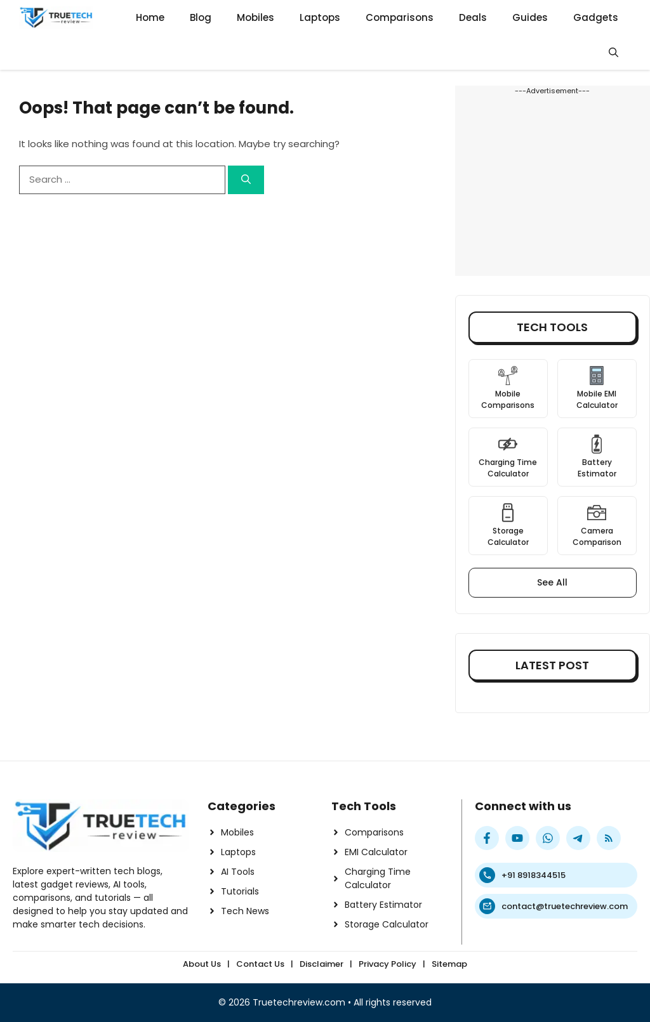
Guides (530, 17)
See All (552, 582)
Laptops (320, 17)
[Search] (246, 180)
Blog (200, 17)
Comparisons (400, 17)
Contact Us (260, 964)
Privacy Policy (387, 964)
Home (150, 17)
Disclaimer (321, 964)
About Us (202, 964)
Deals (473, 17)
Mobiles (255, 17)
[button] (613, 52)
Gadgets (595, 17)
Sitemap (449, 964)
